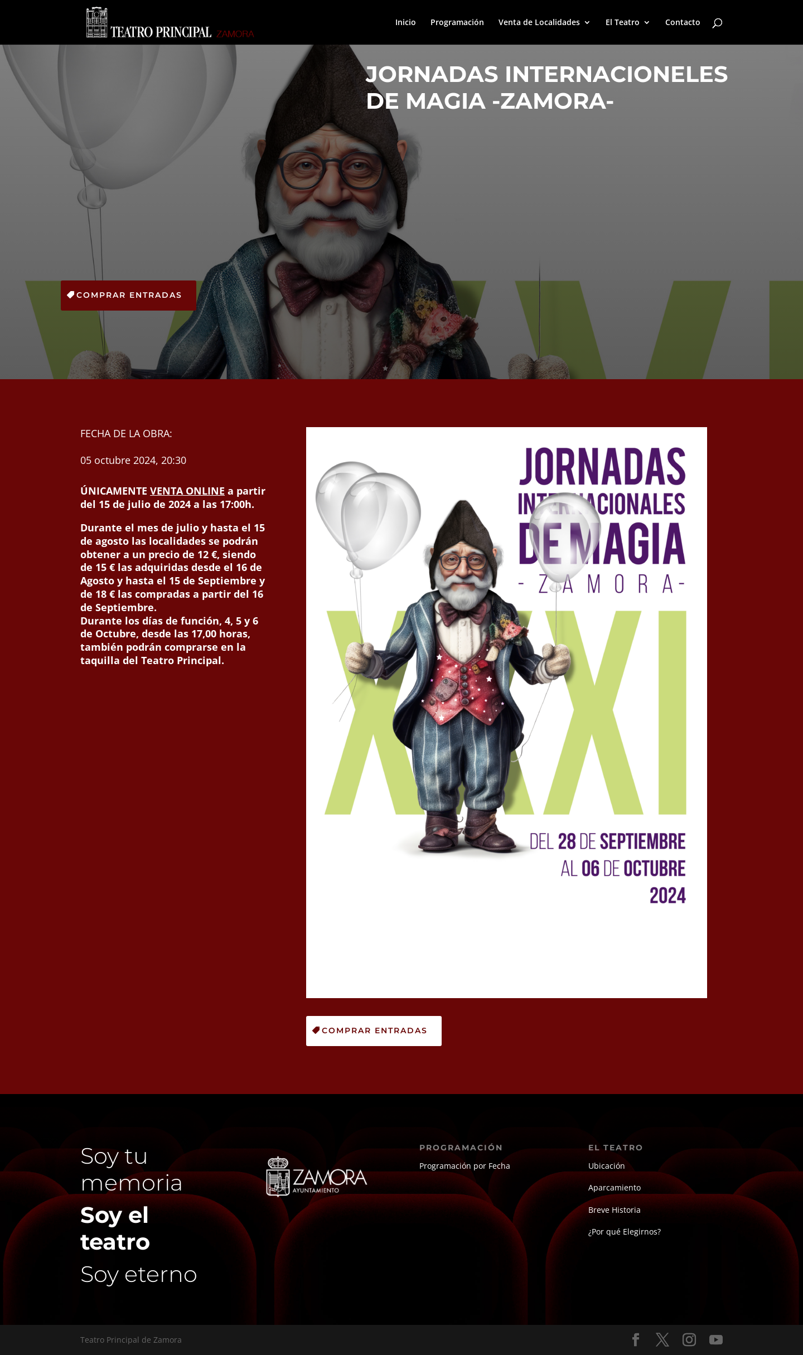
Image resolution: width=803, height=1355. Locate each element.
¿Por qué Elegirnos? (624, 1231)
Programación (457, 22)
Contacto (682, 22)
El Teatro (623, 22)
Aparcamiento (614, 1187)
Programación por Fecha (464, 1165)
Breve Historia (614, 1209)
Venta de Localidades (539, 22)
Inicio (405, 22)
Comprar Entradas (129, 295)
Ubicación (606, 1165)
